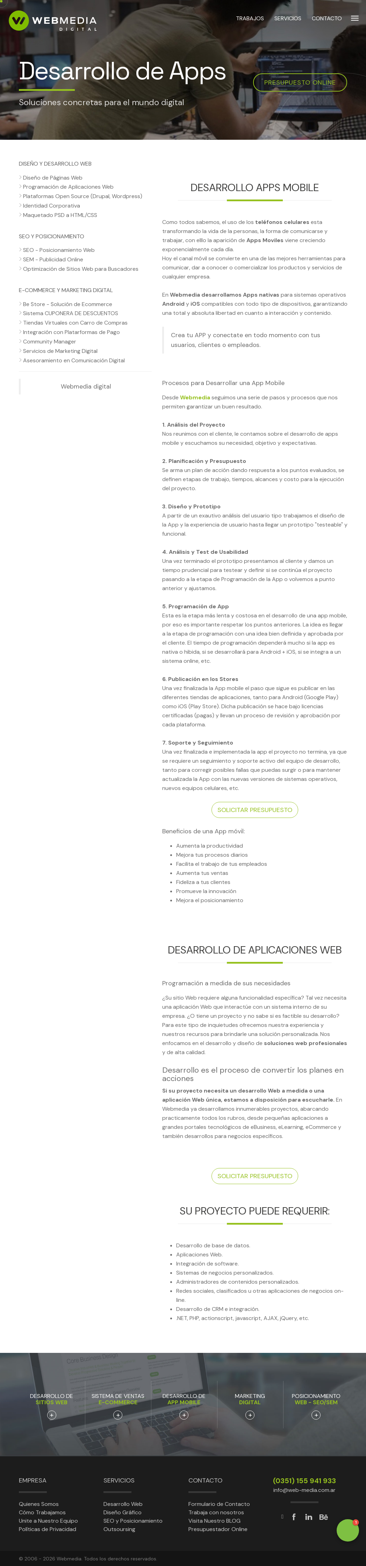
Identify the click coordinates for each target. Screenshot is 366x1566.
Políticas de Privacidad (47, 1529)
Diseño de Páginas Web (52, 177)
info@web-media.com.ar (304, 1490)
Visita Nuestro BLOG (214, 1520)
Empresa (32, 1480)
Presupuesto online (300, 82)
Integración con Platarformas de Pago (71, 332)
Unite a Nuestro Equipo (48, 1520)
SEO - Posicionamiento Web (59, 250)
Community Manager (49, 341)
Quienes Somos (39, 1504)
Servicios (119, 1480)
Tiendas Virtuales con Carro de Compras (75, 322)
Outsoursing (119, 1529)
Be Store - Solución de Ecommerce (67, 304)
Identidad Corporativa (51, 205)
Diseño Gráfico (122, 1512)
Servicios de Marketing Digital (60, 351)
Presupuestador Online (217, 1529)
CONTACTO (327, 20)
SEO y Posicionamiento (133, 1520)
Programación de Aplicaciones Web (68, 186)
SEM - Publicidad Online (53, 259)
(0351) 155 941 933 (304, 1480)
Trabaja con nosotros (216, 1512)
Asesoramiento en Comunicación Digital (74, 360)
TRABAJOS (250, 20)
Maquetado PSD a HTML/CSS (60, 215)
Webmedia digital (86, 386)
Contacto (205, 1480)
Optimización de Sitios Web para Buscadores (80, 269)
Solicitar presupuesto (254, 810)
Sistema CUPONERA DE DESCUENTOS (70, 313)
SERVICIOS (287, 20)
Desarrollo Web (123, 1504)
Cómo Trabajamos (42, 1512)
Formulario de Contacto (219, 1504)
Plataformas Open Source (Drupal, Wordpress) (82, 196)
